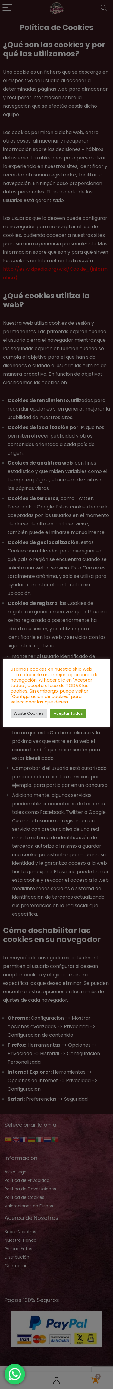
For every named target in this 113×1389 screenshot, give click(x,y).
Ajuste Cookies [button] (28, 713)
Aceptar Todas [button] (68, 713)
